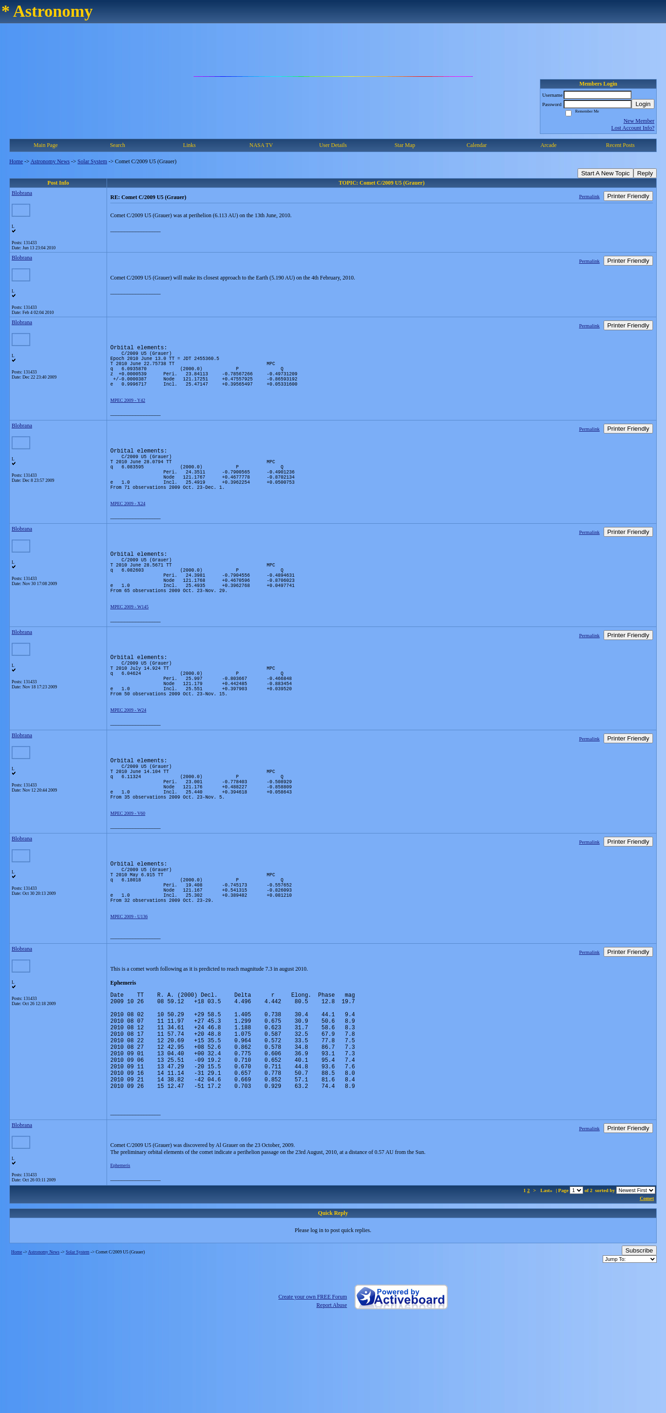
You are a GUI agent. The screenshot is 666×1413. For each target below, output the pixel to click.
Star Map (405, 145)
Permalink (589, 196)
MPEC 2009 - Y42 (127, 411)
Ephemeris (120, 1253)
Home (16, 161)
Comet (646, 1286)
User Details (333, 145)
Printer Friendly (628, 196)
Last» (547, 1278)
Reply (645, 173)
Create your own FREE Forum (312, 1384)
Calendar (476, 145)
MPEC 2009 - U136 (129, 983)
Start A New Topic (605, 173)
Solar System (93, 161)
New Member (639, 121)
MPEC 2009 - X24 (127, 525)
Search (117, 145)
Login (643, 103)
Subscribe (639, 1338)
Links (189, 145)
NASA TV (261, 145)
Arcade (548, 145)
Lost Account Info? (632, 128)
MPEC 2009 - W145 (129, 640)
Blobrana (22, 193)
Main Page (46, 145)
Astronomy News (49, 161)
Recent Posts (620, 145)
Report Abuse (331, 1393)
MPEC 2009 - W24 (128, 754)
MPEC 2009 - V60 (127, 869)
